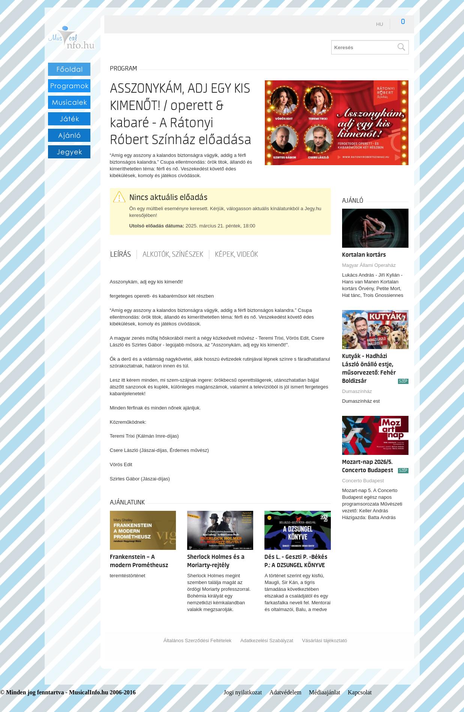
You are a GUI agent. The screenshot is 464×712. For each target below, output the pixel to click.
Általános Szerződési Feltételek (197, 640)
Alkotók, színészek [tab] (173, 254)
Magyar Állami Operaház (369, 265)
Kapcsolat (360, 692)
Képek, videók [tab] (236, 254)
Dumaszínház (357, 391)
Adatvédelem (285, 692)
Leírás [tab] (120, 254)
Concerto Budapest (363, 480)
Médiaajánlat (324, 692)
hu (379, 24)
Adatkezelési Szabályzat (266, 640)
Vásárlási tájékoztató (324, 640)
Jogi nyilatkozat (243, 692)
